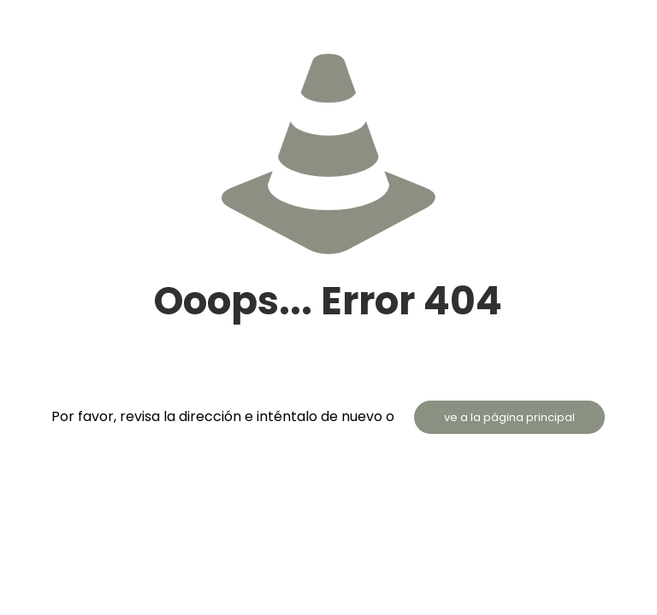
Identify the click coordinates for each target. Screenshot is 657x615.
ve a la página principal (509, 417)
